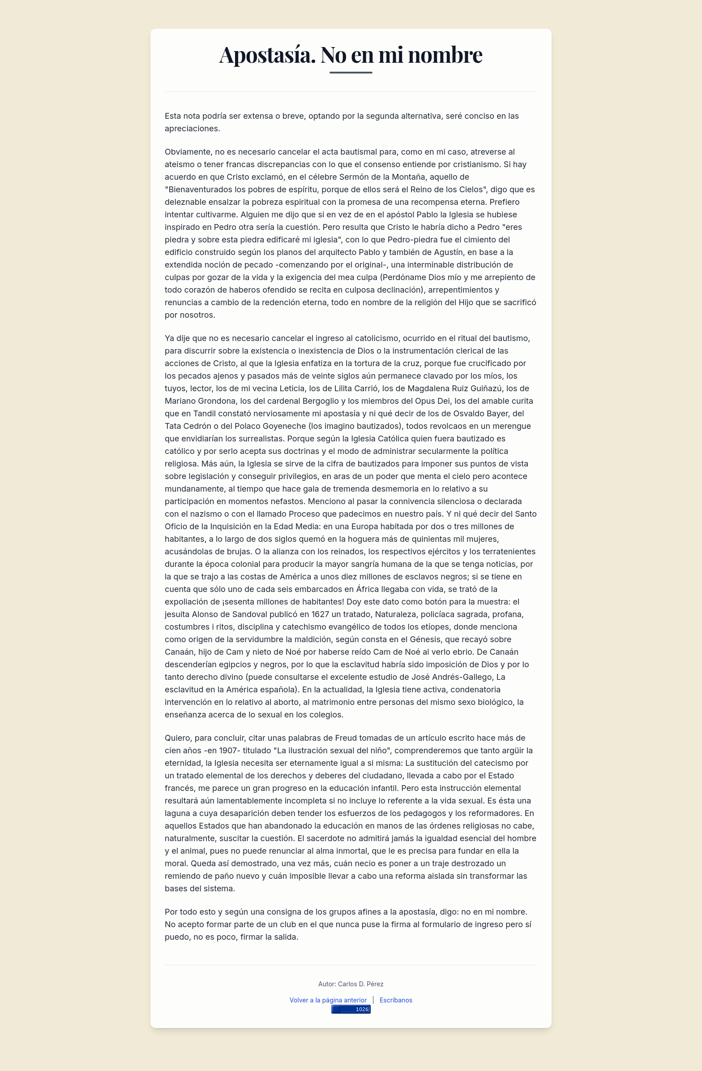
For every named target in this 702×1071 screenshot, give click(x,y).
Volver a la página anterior (328, 1000)
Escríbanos (396, 1000)
